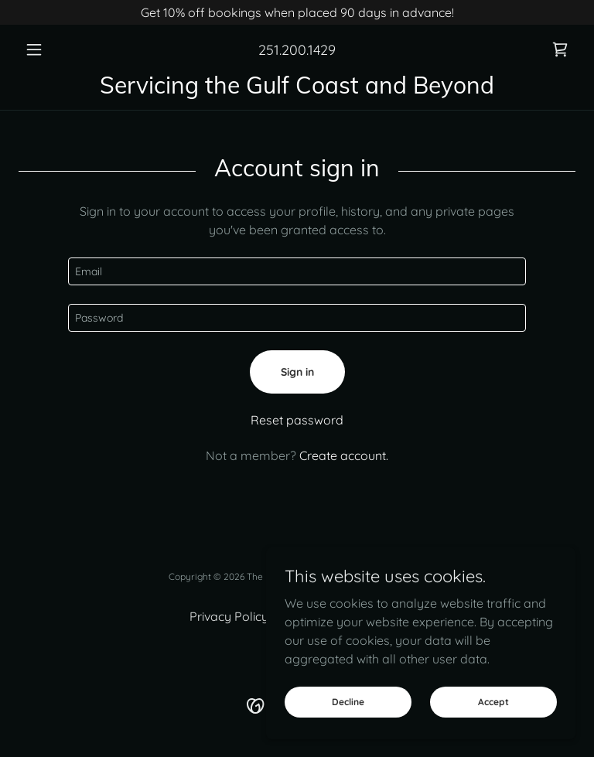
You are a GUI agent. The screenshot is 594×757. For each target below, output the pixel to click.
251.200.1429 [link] (297, 50)
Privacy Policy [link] (228, 616)
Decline (348, 702)
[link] (559, 49)
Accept (493, 702)
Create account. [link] (343, 455)
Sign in (297, 372)
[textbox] (297, 271)
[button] (60, 49)
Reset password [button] (297, 420)
